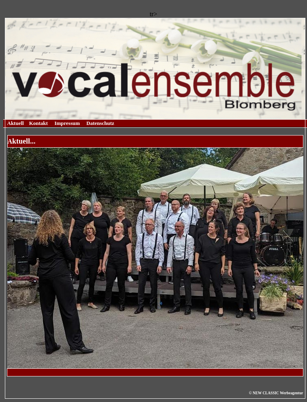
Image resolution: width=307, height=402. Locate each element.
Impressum (67, 123)
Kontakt (38, 123)
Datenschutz (100, 123)
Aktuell (15, 123)
